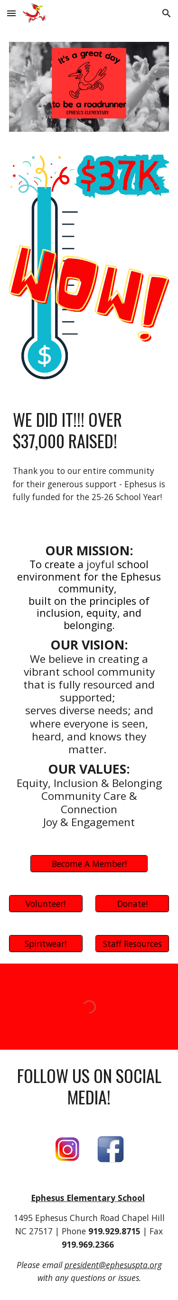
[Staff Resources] (132, 943)
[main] (89, 430)
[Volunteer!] (45, 903)
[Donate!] (132, 903)
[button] (11, 13)
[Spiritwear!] (45, 943)
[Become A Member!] (89, 863)
